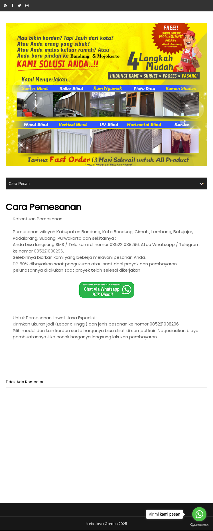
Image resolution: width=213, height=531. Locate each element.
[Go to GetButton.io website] (199, 525)
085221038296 (48, 251)
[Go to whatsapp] (199, 514)
